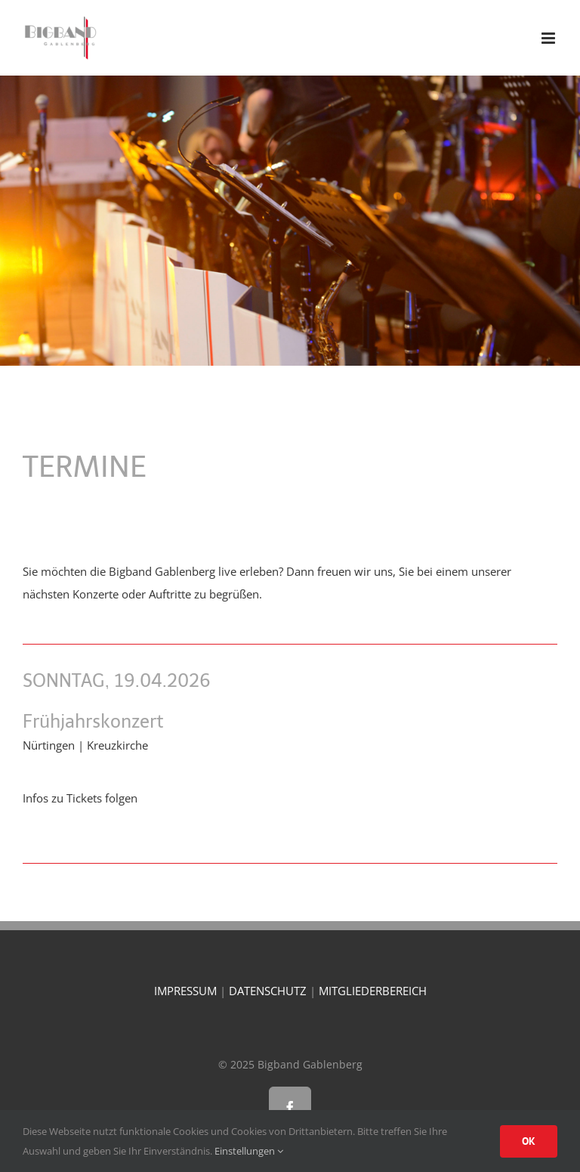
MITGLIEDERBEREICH (373, 990)
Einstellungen (248, 1151)
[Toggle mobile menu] (549, 38)
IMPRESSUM (185, 990)
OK (528, 1141)
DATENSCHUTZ (268, 990)
